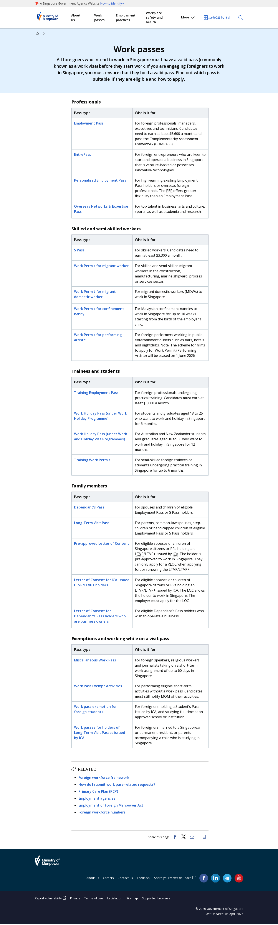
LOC (190, 590)
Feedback (143, 879)
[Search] (240, 17)
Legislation (114, 899)
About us (76, 17)
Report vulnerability (48, 899)
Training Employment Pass (96, 392)
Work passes (99, 17)
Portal (216, 17)
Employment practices (126, 17)
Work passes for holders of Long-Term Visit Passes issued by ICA (99, 733)
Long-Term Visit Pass (92, 523)
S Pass (79, 250)
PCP (114, 791)
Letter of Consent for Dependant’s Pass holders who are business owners (100, 616)
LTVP (139, 554)
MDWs (191, 292)
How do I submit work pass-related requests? (117, 784)
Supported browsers (156, 899)
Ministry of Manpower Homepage (53, 17)
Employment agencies (97, 798)
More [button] (188, 18)
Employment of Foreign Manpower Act (111, 805)
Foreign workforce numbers (102, 812)
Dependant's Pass (89, 507)
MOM (165, 696)
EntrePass (82, 155)
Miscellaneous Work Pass (95, 660)
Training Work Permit (92, 460)
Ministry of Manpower (50, 864)
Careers (108, 879)
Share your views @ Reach (172, 879)
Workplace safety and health (154, 17)
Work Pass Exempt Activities (98, 686)
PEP (169, 191)
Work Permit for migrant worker (101, 266)
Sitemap (132, 899)
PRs (173, 549)
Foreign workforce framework (104, 778)
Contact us (125, 879)
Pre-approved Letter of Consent (101, 543)
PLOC (172, 564)
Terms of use (93, 899)
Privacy (75, 899)
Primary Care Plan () (98, 791)
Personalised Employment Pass (100, 180)
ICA (175, 554)
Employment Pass (89, 123)
